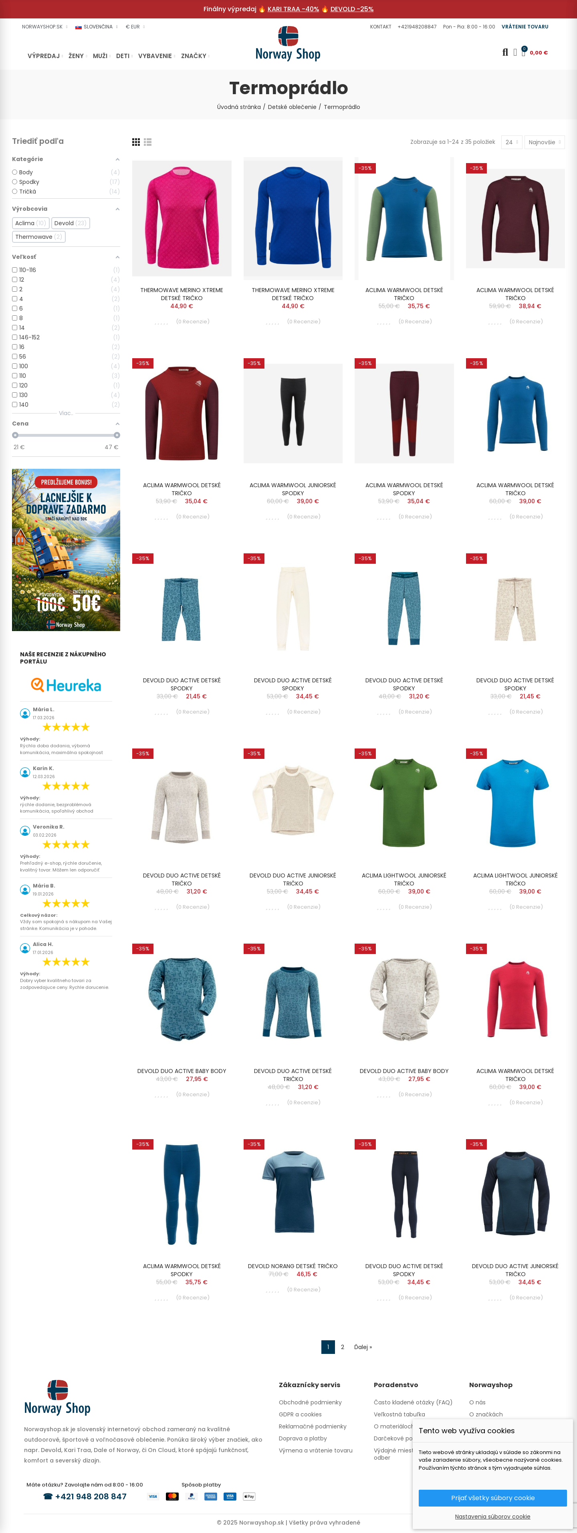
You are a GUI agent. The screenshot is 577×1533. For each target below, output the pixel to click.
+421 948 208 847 (91, 1496)
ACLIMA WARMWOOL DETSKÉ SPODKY (404, 489)
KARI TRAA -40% (293, 9)
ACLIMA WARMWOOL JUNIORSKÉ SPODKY (293, 489)
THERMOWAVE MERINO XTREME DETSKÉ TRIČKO (181, 294)
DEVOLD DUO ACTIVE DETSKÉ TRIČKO (182, 879)
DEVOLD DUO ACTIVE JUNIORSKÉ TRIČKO (293, 879)
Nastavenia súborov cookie (493, 1517)
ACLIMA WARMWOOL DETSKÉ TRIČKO (404, 294)
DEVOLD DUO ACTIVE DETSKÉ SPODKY (182, 684)
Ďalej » (363, 1347)
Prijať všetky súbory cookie (493, 1498)
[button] (379, 26)
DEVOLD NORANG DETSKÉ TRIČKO (293, 1266)
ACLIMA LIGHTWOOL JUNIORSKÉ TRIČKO (404, 879)
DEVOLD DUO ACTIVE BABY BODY (181, 1071)
